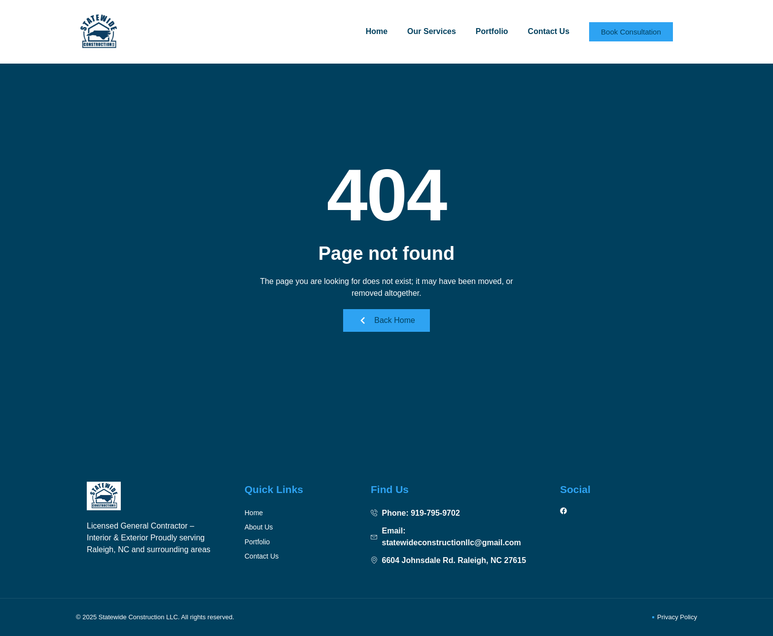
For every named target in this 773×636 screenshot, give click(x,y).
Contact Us (548, 31)
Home (376, 31)
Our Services (431, 31)
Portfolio (492, 31)
